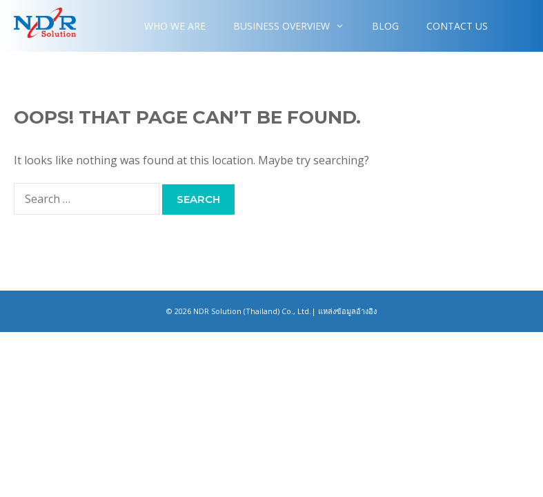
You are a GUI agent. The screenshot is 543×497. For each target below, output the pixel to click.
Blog (385, 25)
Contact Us (457, 25)
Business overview (295, 25)
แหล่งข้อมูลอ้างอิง (347, 311)
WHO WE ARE (175, 25)
